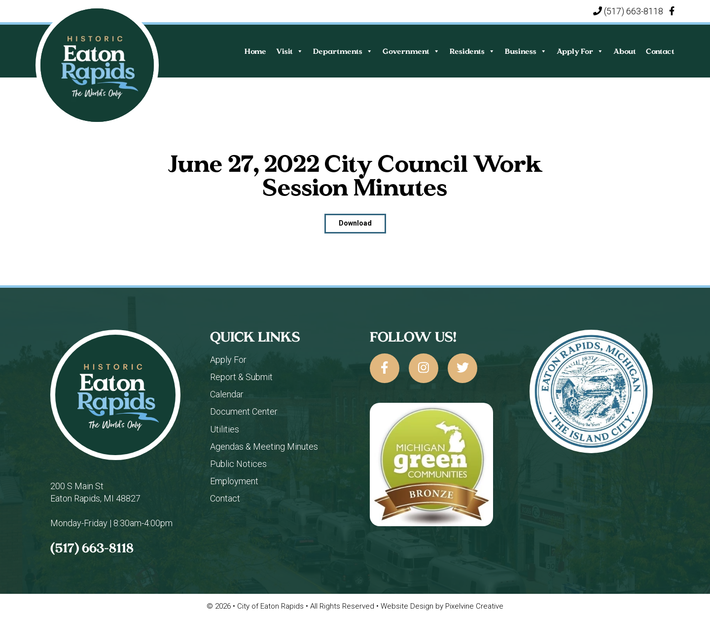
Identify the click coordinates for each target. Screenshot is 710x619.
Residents (472, 51)
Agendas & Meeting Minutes (264, 446)
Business (526, 51)
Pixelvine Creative (474, 606)
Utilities (224, 429)
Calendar (227, 394)
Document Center (244, 411)
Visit (289, 51)
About (624, 51)
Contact (660, 51)
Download (355, 223)
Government (411, 51)
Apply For (580, 51)
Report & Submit (241, 377)
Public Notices (238, 464)
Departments (343, 51)
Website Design (407, 606)
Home (255, 51)
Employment (234, 481)
